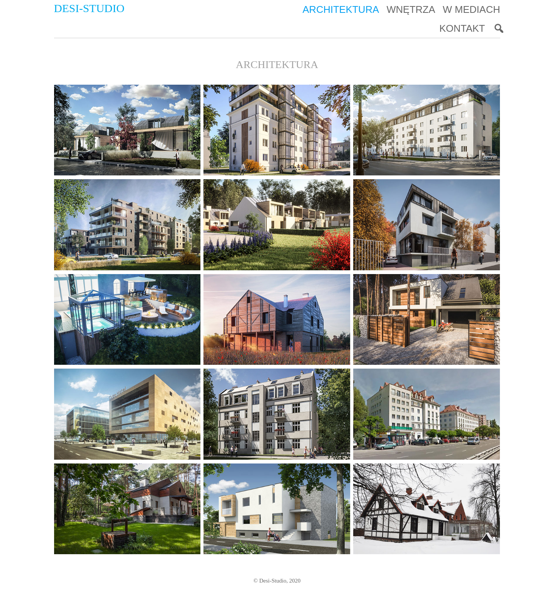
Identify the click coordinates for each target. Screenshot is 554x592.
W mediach (471, 9)
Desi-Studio (89, 8)
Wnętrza (410, 9)
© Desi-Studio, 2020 (276, 581)
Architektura (341, 9)
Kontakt (462, 28)
